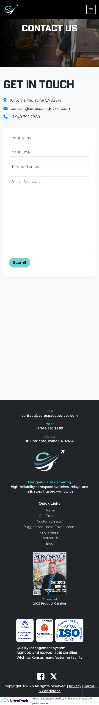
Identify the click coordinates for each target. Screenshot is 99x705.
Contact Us (49, 538)
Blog (49, 543)
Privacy (75, 686)
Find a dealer (49, 532)
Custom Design (49, 521)
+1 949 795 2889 (25, 117)
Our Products (49, 516)
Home (49, 510)
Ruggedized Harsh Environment (49, 527)
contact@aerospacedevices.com (40, 108)
